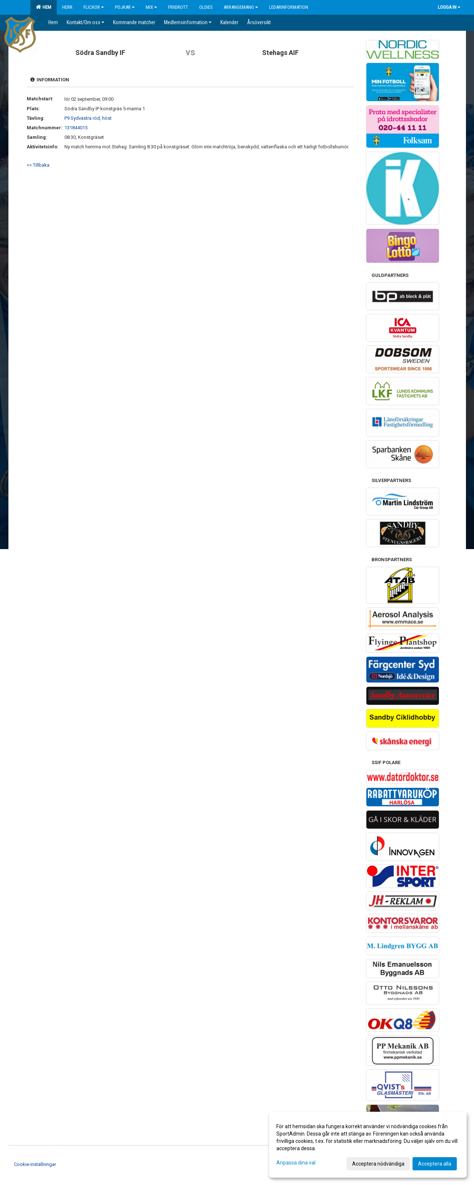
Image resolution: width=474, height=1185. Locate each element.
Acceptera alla (434, 1164)
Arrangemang (241, 7)
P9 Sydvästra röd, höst (88, 118)
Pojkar (125, 7)
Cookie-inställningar (35, 1164)
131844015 (75, 127)
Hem (43, 7)
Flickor (93, 7)
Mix (151, 7)
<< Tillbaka (38, 165)
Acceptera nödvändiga (378, 1164)
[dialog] (368, 1145)
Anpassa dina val (296, 1163)
